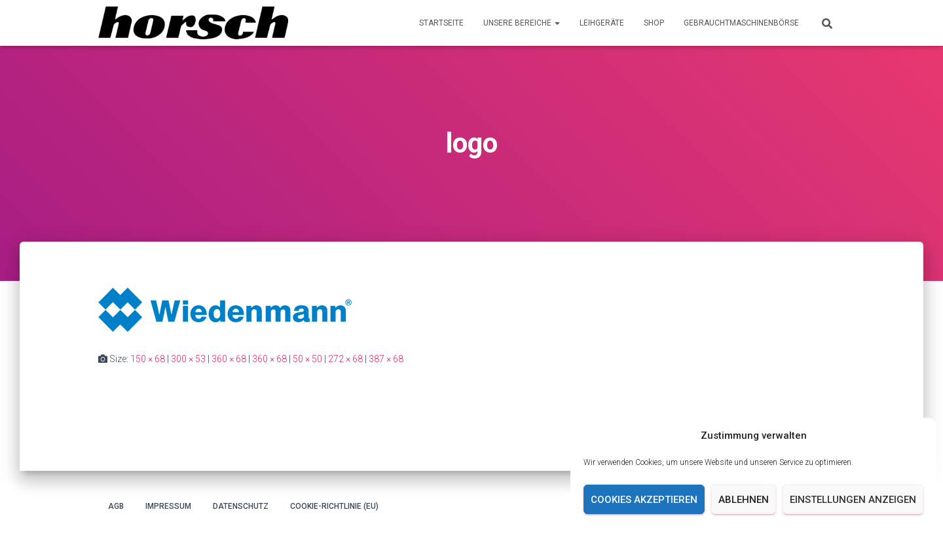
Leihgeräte (602, 23)
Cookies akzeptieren (644, 500)
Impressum (168, 506)
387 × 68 (386, 359)
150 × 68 (147, 359)
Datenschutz (240, 506)
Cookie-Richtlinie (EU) (334, 506)
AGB (116, 506)
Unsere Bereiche (521, 23)
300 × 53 (188, 359)
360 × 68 (229, 359)
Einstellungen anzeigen (853, 500)
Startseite (441, 23)
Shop (654, 23)
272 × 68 (345, 359)
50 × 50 (307, 359)
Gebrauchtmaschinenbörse (741, 23)
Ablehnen (743, 500)
